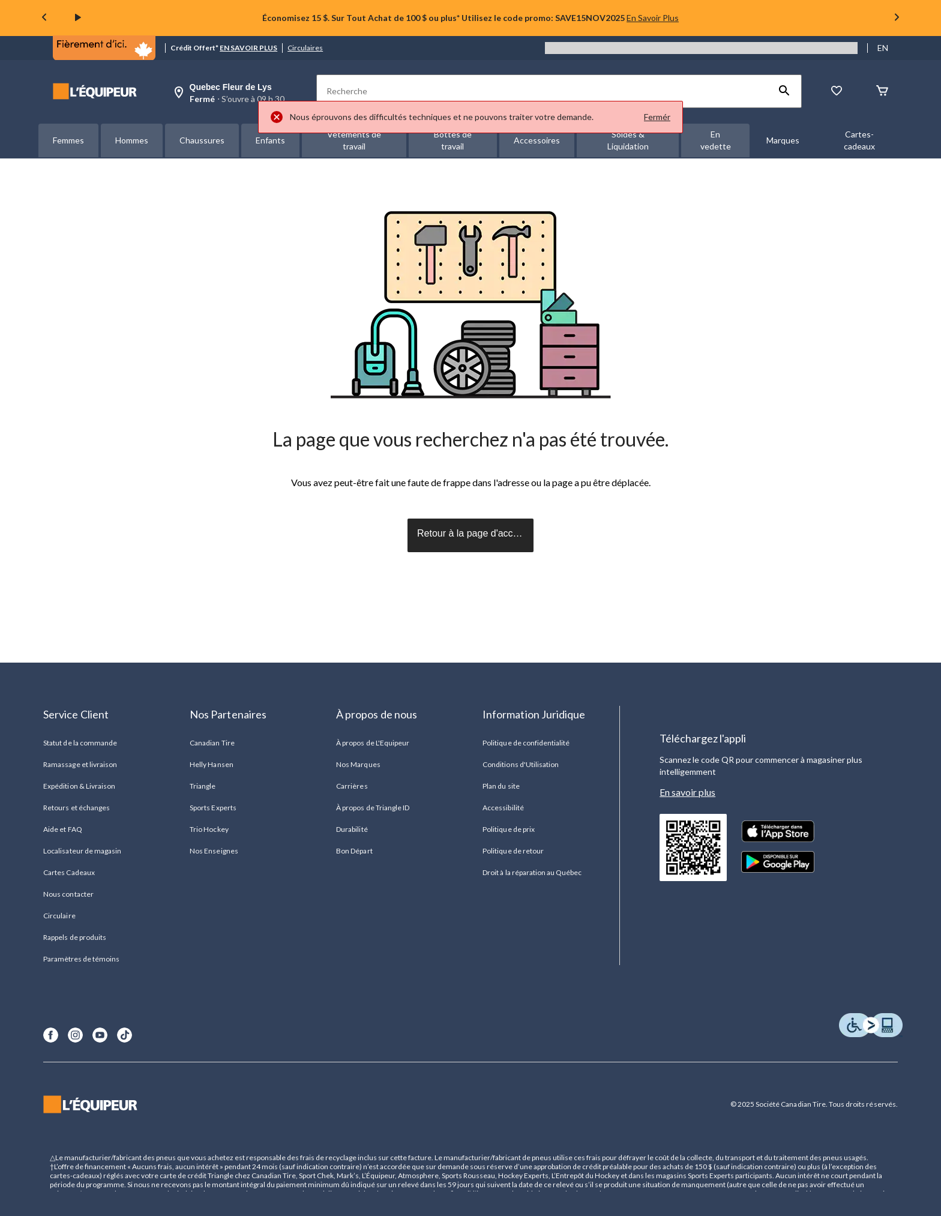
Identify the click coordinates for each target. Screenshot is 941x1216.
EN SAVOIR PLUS (248, 47)
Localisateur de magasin (82, 850)
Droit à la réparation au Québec (532, 872)
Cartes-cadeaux (859, 140)
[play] (78, 18)
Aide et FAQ (62, 829)
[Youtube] (99, 1035)
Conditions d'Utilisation (521, 764)
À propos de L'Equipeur (372, 742)
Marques (782, 140)
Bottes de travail (453, 140)
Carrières (351, 785)
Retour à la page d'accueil (472, 533)
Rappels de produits (74, 937)
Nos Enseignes (214, 850)
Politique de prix (509, 829)
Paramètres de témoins (81, 958)
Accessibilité (503, 807)
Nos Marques (358, 764)
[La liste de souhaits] (837, 91)
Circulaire (59, 915)
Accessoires (537, 140)
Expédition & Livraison (79, 785)
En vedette (715, 140)
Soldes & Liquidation (628, 140)
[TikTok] (124, 1035)
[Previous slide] (44, 18)
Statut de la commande (80, 742)
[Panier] (882, 91)
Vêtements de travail (354, 140)
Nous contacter (68, 893)
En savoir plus (687, 792)
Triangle (202, 785)
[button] (784, 91)
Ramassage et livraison (80, 764)
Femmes (68, 140)
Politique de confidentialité (526, 742)
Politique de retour (513, 850)
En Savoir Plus (653, 18)
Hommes (131, 140)
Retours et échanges (76, 807)
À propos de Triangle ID (372, 807)
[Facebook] (50, 1035)
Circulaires (305, 47)
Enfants (270, 140)
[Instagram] (75, 1035)
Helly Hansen (211, 764)
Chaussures (201, 140)
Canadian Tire (212, 742)
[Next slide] (897, 18)
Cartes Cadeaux (69, 872)
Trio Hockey (209, 829)
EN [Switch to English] (882, 48)
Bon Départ (354, 850)
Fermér (657, 117)
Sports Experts (213, 807)
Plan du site (501, 785)
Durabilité (351, 829)
